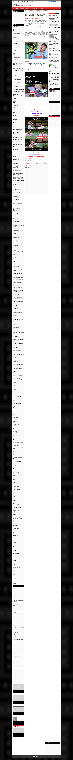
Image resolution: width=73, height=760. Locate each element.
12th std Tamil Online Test (16, 229)
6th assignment (15, 270)
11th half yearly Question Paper (17, 129)
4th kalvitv (14, 254)
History (14, 438)
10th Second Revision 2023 (17, 86)
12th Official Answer (16, 200)
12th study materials (16, 230)
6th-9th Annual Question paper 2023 (18, 287)
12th (13, 160)
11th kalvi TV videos (16, 132)
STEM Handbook (15, 535)
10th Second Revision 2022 (17, 85)
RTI (13, 522)
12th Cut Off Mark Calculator (17, 174)
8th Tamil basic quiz (16, 344)
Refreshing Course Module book (17, 518)
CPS (13, 410)
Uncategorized (42, 8)
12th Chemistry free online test (17, 169)
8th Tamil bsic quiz (15, 346)
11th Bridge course (15, 118)
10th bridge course (15, 36)
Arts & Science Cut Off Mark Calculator (17, 691)
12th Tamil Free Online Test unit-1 (17, 236)
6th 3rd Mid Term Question (17, 267)
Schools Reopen (15, 531)
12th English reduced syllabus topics (18, 180)
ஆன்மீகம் (14, 571)
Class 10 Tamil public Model (17, 403)
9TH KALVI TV (15, 365)
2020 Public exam (15, 245)
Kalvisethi (14, 476)
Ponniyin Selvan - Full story (17, 507)
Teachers (14, 542)
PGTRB (14, 503)
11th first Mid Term (15, 122)
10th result (14, 75)
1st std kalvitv (15, 241)
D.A (13, 413)
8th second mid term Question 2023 (18, 339)
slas (13, 532)
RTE (13, 521)
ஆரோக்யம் (14, 570)
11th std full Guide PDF (16, 155)
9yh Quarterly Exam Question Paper (18, 379)
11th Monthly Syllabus (16, 133)
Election (14, 418)
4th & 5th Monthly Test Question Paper (18, 251)
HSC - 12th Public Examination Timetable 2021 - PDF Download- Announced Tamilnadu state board (18, 442)
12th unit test (15, 240)
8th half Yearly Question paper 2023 (18, 323)
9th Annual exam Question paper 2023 (18, 354)
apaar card (14, 389)
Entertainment (15, 425)
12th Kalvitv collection (16, 195)
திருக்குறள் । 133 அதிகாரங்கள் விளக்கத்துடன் (16, 735)
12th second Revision (16, 224)
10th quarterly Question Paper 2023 (18, 70)
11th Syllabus (15, 156)
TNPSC (14, 549)
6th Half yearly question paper (17, 273)
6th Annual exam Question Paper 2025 (18, 269)
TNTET (14, 556)
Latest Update (15, 482)
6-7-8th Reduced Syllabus (16, 266)
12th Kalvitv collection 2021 (17, 196)
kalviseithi (14, 475)
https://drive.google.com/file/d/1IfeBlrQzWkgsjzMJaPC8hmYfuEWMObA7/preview (18, 448)
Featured (28, 1)
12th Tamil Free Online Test (17, 234)
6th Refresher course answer (17, 281)
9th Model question (16, 367)
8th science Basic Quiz (16, 336)
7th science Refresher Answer (17, 304)
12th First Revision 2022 (16, 186)
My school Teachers (16, 490)
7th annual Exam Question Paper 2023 (18, 294)
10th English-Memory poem (17, 37)
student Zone (15, 536)
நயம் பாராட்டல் (15, 578)
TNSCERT (14, 550)
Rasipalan (14, 514)
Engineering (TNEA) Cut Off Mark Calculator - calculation (18, 702)
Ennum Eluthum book (16, 424)
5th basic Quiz (15, 258)
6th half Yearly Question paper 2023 (18, 274)
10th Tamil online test (16, 102)
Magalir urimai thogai (16, 486)
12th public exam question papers (18, 203)
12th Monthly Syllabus (16, 199)
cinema (14, 400)
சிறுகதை (14, 575)
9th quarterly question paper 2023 (18, 368)
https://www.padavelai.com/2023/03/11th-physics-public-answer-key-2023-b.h (18, 454)
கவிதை (14, 574)
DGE (13, 414)
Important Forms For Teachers (17, 457)
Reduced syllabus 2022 (16, 517)
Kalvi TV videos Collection (16, 472)
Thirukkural (14, 545)
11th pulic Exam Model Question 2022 (18, 139)
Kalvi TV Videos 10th (16, 471)
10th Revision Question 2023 (17, 79)
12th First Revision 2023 (16, 188)
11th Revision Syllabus (16, 149)
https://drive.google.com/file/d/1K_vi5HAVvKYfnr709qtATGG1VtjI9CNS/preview (18, 451)
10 (13, 29)
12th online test (15, 202)
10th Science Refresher (16, 82)
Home (13, 1)
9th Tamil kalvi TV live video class (18, 375)
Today (14, 557)
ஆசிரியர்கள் (15, 568)
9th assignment (15, 357)
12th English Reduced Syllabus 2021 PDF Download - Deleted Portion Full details (18, 178)
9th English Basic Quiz (16, 361)
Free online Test (15, 432)
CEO (13, 399)
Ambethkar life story (16, 386)
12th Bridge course (15, 166)
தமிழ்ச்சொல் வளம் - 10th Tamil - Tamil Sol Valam (56, 65)
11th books (14, 115)
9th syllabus (14, 371)
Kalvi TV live (14, 468)
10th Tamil (14, 98)
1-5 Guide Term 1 (15, 26)
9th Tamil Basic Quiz (16, 372)
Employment (15, 421)
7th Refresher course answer (17, 302)
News (14, 605)
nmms (14, 496)
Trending (14, 564)
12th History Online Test (16, 192)
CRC (13, 411)
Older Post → (46, 163)
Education (29, 11)
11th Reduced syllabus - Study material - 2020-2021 (17, 142)
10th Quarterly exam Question (17, 64)
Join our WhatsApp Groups (17, 461)
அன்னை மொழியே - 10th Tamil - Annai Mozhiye (56, 80)
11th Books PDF (15, 116)
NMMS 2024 (14, 497)
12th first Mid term (15, 183)
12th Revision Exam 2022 (16, 221)
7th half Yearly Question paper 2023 (18, 298)
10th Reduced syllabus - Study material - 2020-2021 (17, 73)
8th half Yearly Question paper (17, 321)
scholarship (14, 524)
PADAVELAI (15, 4)
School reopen (15, 529)
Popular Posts (52, 13)
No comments (37, 18)
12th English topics (16, 181)
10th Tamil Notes (15, 101)
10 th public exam (15, 30)
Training (14, 563)
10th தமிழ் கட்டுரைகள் (16, 105)
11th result (14, 146)
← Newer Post (27, 163)
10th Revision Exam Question (17, 76)
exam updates (15, 431)
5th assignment (15, 257)
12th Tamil (14, 233)
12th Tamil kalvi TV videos (16, 237)
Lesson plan (15, 483)
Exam (13, 428)
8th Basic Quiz (15, 316)
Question (14, 511)
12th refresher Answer (16, 217)
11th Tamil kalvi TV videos (16, 159)
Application (14, 390)
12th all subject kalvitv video (17, 162)
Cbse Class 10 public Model (17, 396)
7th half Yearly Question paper (17, 297)
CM (13, 404)
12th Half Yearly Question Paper (17, 189)
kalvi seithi (14, 465)
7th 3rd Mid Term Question (17, 291)
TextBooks (14, 543)
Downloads (18, 1)
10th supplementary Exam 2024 (17, 95)
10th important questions (16, 49)
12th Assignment (15, 163)
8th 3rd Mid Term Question (17, 311)
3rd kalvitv (14, 250)
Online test (14, 500)
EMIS (13, 420)
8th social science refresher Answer (18, 343)
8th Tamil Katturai (15, 347)
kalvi (13, 464)
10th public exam (15, 56)
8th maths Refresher (16, 327)
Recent (14, 515)
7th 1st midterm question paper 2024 (18, 290)
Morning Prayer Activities (16, 489)
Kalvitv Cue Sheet (15, 478)
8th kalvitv (14, 324)
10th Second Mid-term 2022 (17, 83)
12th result (14, 218)
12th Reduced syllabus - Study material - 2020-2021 (17, 213)
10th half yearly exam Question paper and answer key (18, 601)
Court (13, 407)
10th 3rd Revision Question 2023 (17, 33)
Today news (14, 560)
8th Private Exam (15, 328)
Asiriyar (14, 392)
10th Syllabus (15, 97)
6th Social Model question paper (17, 282)
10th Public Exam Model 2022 (17, 57)
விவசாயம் (14, 583)
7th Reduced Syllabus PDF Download (18, 301)
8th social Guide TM (16, 340)
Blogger (43, 756)
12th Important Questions (16, 193)
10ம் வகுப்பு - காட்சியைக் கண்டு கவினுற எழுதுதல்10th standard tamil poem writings (18, 723)
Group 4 (14, 436)
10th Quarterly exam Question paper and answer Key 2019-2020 (18, 66)
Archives (57, 13)
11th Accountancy (15, 112)
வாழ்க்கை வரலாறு (15, 582)
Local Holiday (15, 485)
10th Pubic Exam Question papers (18, 54)
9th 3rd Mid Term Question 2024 (17, 353)
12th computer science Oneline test (18, 173)
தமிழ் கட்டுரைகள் (15, 577)
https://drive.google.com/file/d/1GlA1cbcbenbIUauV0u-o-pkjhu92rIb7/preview (18, 445)
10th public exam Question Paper (18, 63)
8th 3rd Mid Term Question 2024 (17, 312)
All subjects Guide (15, 385)
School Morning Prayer (16, 528)
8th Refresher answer (16, 333)
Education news (33, 11)
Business (18, 8)
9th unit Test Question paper (17, 378)
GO (13, 435)
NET (13, 493)
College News (15, 406)
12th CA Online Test (16, 167)
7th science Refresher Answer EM (18, 305)
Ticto (13, 546)
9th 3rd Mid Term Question (17, 351)
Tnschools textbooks (16, 553)
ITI (13, 458)
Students (14, 538)
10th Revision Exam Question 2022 (18, 78)
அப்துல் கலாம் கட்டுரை (16, 567)
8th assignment (15, 315)
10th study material (15, 94)
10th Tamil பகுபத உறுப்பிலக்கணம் (18, 628)
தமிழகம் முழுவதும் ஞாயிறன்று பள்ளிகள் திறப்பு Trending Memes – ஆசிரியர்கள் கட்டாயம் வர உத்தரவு (35, 15)
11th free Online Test (16, 128)
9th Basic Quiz (15, 358)
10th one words (15, 53)
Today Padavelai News (16, 561)
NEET (13, 492)
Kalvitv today (15, 479)
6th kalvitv (14, 276)
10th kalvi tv (14, 50)
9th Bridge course (15, 360)
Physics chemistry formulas (17, 504)
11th (13, 111)
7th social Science (15, 308)
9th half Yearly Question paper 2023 (18, 364)
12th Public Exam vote (16, 207)
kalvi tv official (15, 469)
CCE (13, 397)
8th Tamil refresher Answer (17, 350)
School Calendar (15, 525)
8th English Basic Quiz (16, 318)
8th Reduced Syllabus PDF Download (18, 332)
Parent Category (23, 1)
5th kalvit (14, 261)
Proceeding (14, 508)
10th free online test (16, 43)
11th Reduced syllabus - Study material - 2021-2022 (17, 145)
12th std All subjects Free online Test (18, 227)
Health (32, 1)
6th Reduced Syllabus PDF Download (18, 279)
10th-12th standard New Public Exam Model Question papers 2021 (18, 109)
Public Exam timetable (16, 510)
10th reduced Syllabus (16, 71)
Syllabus (14, 539)
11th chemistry (15, 119)
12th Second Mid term (16, 222)
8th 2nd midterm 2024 (16, 309)
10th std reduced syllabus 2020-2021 (18, 91)
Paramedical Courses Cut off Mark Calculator (18, 713)
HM (13, 439)
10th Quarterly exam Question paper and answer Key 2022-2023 (18, 68)
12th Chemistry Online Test (17, 170)
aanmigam (14, 382)
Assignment (14, 393)
